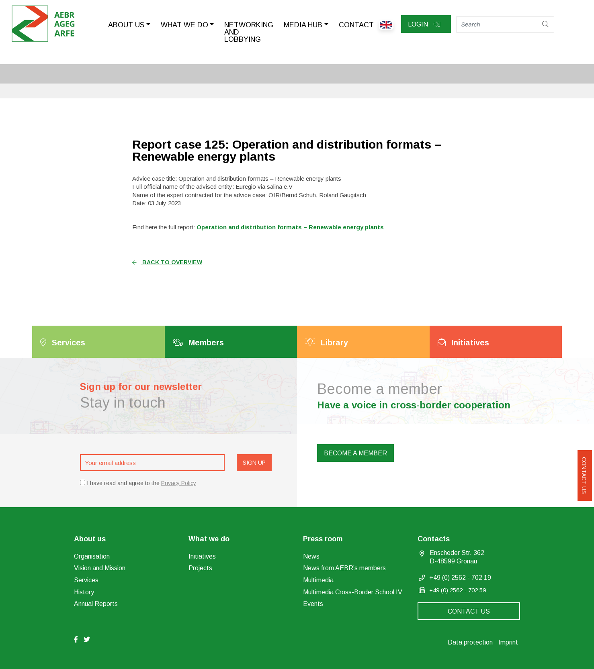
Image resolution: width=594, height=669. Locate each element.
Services (86, 580)
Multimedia (318, 580)
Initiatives (202, 556)
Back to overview (167, 262)
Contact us (584, 475)
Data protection (470, 642)
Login (424, 24)
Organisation (92, 556)
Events (313, 603)
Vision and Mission (99, 568)
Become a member (355, 453)
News (311, 556)
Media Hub (303, 25)
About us (126, 25)
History (84, 592)
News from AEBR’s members (344, 568)
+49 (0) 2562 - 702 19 (460, 577)
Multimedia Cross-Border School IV (352, 592)
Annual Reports (96, 603)
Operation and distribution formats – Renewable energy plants (290, 227)
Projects (200, 568)
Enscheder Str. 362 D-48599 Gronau (457, 557)
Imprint (508, 642)
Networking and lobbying (248, 32)
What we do (184, 25)
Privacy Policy (178, 483)
